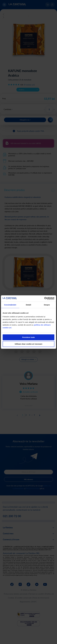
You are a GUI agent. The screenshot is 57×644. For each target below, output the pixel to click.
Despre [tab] (47, 305)
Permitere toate (28, 337)
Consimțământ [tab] (10, 305)
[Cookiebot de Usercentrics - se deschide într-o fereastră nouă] (44, 298)
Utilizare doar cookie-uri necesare (28, 344)
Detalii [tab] (28, 305)
